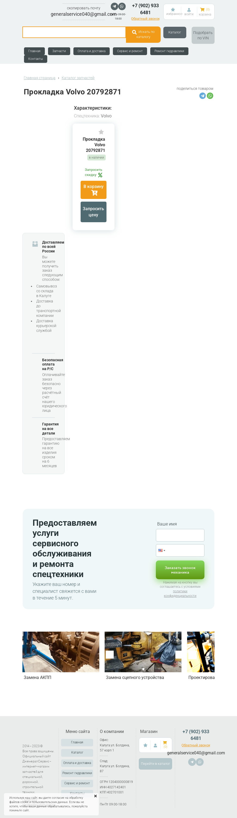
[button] (179, 655)
